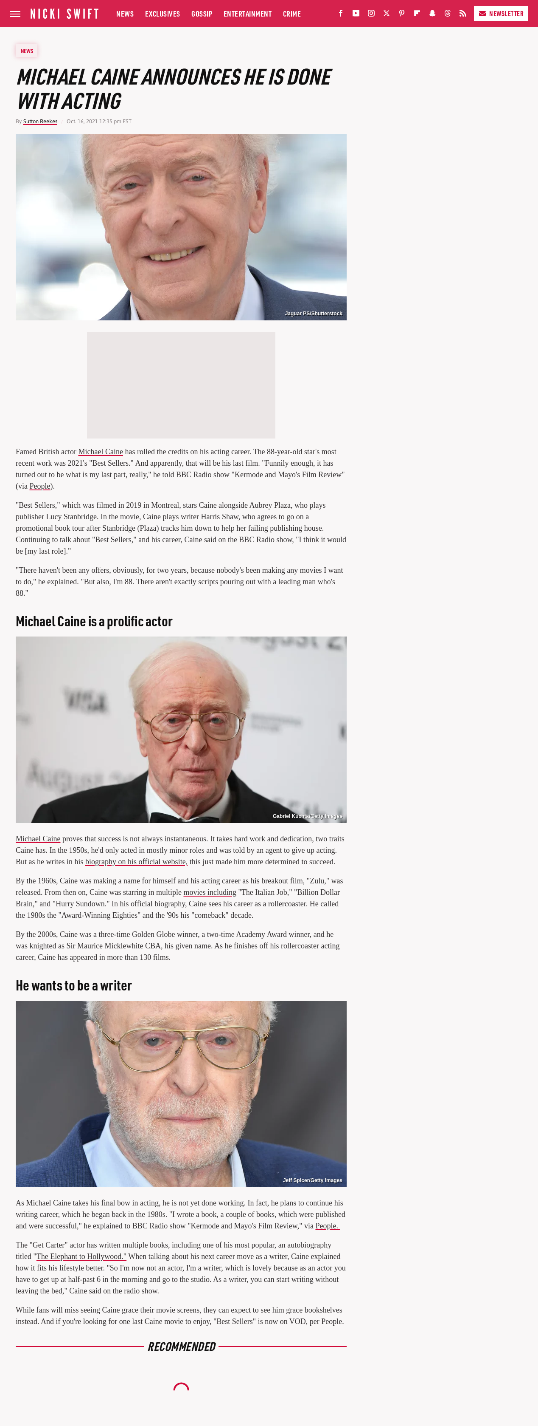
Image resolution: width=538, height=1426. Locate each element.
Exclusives (162, 13)
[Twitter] (386, 15)
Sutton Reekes (40, 121)
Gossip (201, 13)
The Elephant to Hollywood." (81, 1256)
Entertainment (248, 13)
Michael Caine (100, 451)
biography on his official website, (136, 861)
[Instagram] (371, 15)
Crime (292, 13)
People (39, 486)
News (125, 13)
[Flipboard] (417, 15)
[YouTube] (356, 15)
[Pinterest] (402, 15)
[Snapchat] (432, 15)
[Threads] (447, 15)
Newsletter (501, 13)
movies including (209, 892)
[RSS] (463, 15)
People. (327, 1226)
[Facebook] (340, 15)
